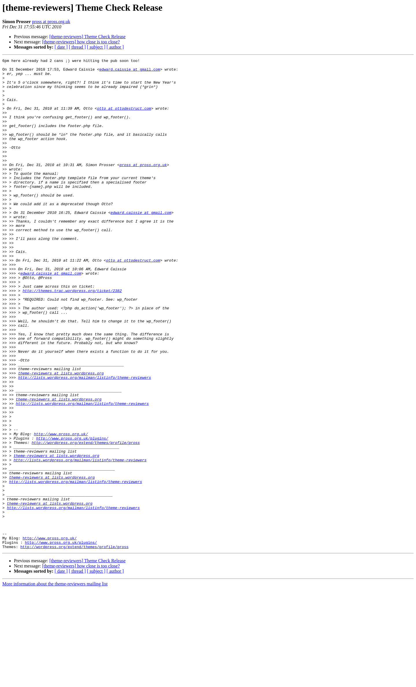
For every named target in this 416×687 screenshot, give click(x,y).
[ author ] (115, 47)
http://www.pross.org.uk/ (61, 509)
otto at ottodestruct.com (124, 118)
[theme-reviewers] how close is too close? (81, 41)
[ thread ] (77, 47)
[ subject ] (96, 47)
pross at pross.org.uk (51, 21)
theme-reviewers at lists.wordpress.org (61, 436)
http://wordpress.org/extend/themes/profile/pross (85, 519)
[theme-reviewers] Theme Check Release (87, 36)
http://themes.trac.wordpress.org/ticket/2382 (72, 337)
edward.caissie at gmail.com (129, 71)
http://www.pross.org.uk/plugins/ (72, 514)
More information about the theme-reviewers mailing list (54, 681)
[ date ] (61, 47)
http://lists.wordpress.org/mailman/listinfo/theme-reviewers (84, 441)
